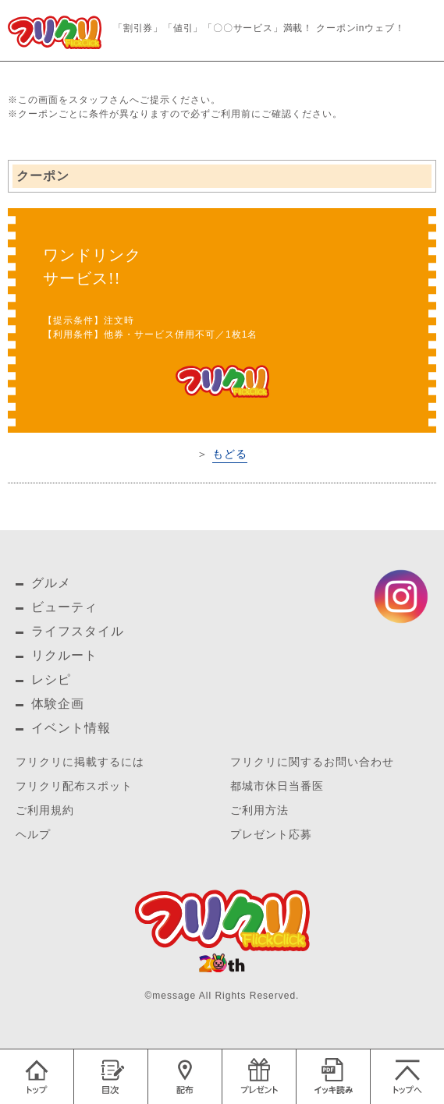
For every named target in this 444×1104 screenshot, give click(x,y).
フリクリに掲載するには (80, 762)
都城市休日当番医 (277, 786)
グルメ (51, 582)
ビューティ (64, 607)
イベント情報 (71, 727)
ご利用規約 (45, 810)
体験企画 (57, 703)
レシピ (51, 679)
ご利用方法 (259, 810)
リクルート (64, 655)
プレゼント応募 (271, 834)
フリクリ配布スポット (74, 786)
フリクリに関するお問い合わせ (312, 762)
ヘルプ (33, 834)
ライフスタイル (77, 631)
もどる (229, 454)
